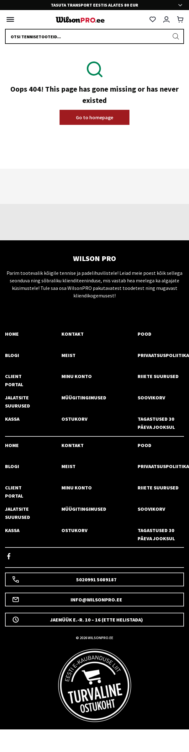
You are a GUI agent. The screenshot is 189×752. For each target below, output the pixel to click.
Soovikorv (151, 397)
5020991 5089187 (64, 579)
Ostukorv (74, 419)
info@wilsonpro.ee (67, 599)
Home (12, 334)
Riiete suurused (158, 376)
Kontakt (72, 334)
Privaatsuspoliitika (163, 355)
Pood (144, 334)
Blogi (12, 355)
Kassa (12, 419)
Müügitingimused (83, 397)
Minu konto (76, 376)
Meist (68, 355)
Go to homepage (94, 117)
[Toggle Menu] (9, 19)
